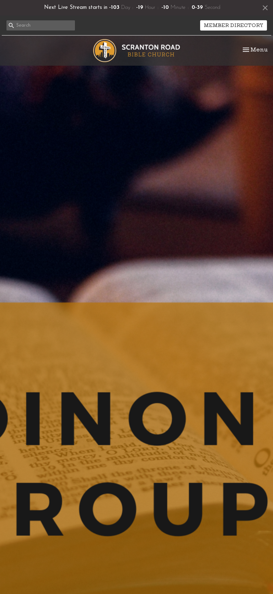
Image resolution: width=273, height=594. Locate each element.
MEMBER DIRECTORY (233, 25)
